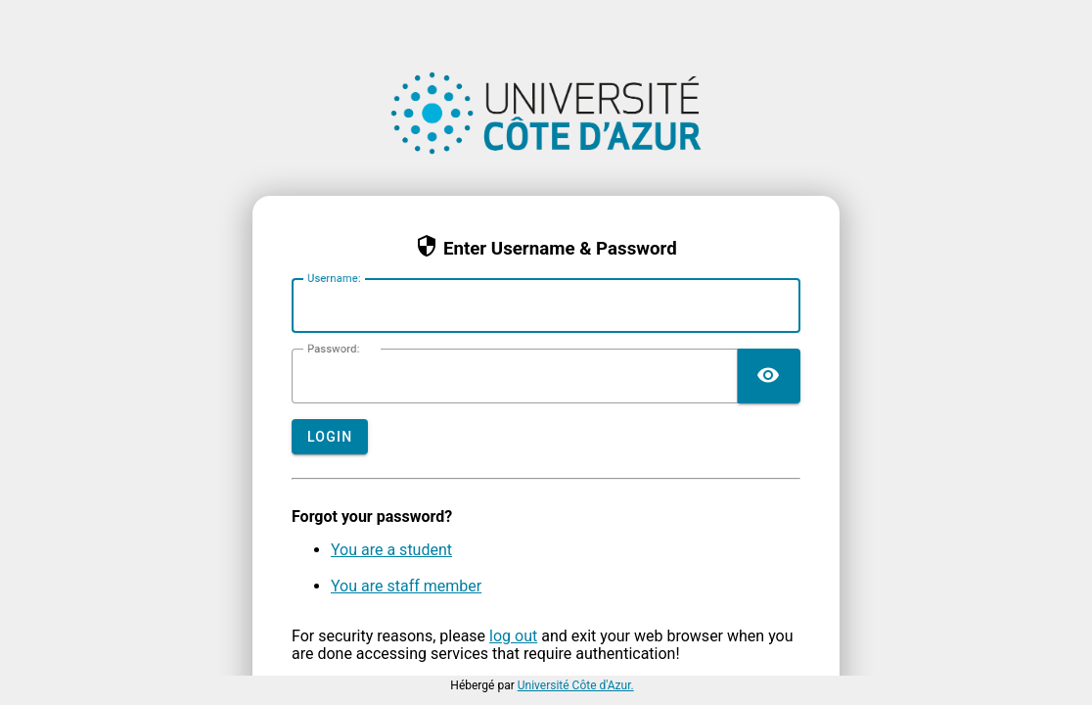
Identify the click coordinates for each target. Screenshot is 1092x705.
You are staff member (406, 586)
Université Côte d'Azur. (576, 685)
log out (513, 636)
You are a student (391, 549)
